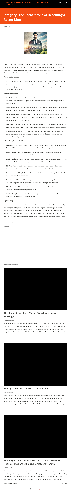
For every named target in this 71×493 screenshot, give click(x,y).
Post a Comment (12, 408)
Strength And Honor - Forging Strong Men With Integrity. (26, 3)
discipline (15, 222)
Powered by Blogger (35, 489)
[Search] (60, 2)
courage (9, 222)
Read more (64, 336)
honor (20, 222)
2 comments (11, 336)
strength (36, 222)
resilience (31, 222)
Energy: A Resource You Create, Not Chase (27, 388)
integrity (25, 222)
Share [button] (64, 222)
